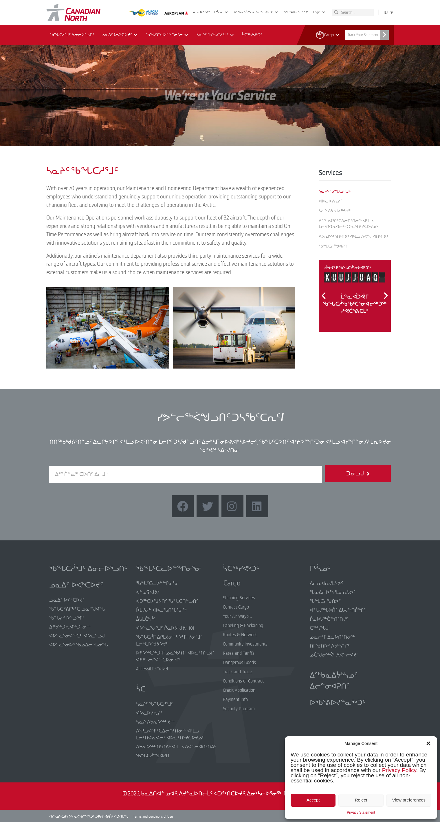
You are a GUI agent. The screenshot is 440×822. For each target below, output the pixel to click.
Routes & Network (240, 635)
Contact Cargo (236, 607)
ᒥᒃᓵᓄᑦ (221, 12)
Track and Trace (237, 672)
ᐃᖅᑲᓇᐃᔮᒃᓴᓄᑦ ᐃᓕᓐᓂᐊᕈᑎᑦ (256, 12)
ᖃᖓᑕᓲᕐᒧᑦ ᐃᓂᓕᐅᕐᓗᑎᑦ (72, 34)
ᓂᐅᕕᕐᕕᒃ (201, 12)
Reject (361, 799)
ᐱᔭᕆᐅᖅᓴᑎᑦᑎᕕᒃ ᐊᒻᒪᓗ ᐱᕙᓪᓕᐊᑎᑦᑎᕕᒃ (353, 236)
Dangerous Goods (239, 662)
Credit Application (239, 690)
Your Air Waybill (237, 616)
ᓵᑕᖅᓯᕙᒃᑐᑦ (252, 34)
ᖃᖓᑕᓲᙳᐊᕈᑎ (333, 246)
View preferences (409, 799)
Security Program (239, 709)
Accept (313, 799)
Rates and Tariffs (238, 653)
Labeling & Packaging (243, 625)
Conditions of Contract (243, 681)
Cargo (330, 35)
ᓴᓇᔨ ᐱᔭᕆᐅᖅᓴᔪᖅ (335, 211)
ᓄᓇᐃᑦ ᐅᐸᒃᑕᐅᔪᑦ (120, 35)
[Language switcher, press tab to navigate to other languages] (387, 12)
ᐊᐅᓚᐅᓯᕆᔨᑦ (330, 201)
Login (320, 12)
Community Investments (245, 644)
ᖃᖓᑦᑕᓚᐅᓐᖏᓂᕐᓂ (167, 35)
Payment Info (235, 699)
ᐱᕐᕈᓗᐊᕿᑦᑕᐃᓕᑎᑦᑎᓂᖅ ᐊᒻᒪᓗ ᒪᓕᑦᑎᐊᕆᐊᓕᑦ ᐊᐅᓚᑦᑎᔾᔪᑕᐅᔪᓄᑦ (348, 223)
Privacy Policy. (400, 770)
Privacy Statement (361, 812)
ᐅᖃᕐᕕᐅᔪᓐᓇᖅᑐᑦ (296, 12)
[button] (428, 743)
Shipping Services (239, 598)
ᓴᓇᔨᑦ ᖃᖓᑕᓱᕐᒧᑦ (216, 35)
